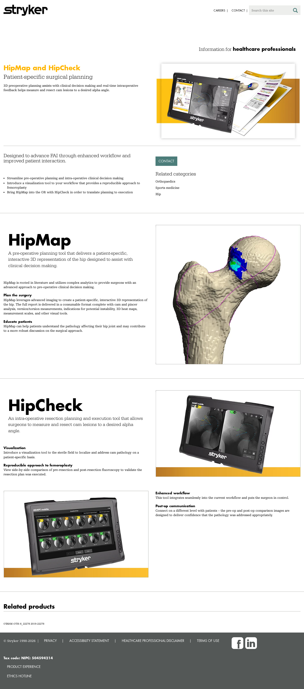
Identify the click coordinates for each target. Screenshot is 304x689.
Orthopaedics (165, 181)
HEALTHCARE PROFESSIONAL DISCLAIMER (153, 640)
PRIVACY (50, 640)
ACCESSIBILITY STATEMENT (89, 640)
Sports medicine (167, 188)
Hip (158, 194)
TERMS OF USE (208, 640)
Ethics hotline (19, 676)
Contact (166, 161)
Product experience (24, 666)
